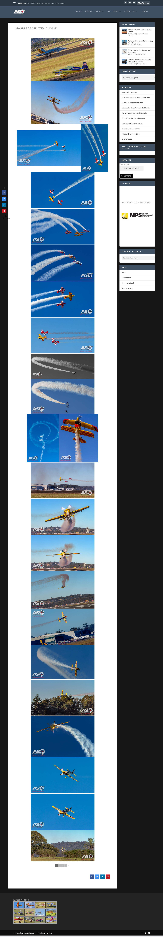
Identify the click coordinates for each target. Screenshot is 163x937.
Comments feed (128, 284)
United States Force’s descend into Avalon (139, 53)
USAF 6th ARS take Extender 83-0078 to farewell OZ (140, 62)
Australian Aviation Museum (132, 104)
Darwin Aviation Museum (131, 130)
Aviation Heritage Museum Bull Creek (135, 109)
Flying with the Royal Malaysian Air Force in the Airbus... (45, 3)
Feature (145, 35)
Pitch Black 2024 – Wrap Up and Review (139, 32)
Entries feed (126, 279)
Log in (124, 274)
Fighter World (127, 141)
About (89, 13)
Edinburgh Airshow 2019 (130, 135)
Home (79, 13)
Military (130, 37)
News (99, 13)
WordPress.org (127, 290)
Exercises (140, 35)
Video (145, 13)
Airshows (130, 13)
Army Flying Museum (129, 94)
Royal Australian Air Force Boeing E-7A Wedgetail (140, 43)
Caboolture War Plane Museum (133, 120)
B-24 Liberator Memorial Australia (134, 115)
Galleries (113, 13)
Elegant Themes (28, 935)
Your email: (124, 165)
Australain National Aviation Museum (136, 99)
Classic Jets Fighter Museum (132, 125)
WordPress (48, 935)
